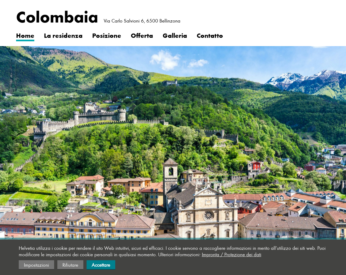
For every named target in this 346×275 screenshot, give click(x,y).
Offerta (142, 35)
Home (25, 35)
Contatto (210, 35)
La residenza (63, 35)
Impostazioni (36, 265)
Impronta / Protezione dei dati (231, 254)
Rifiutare (70, 265)
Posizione (106, 35)
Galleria (175, 35)
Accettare (101, 265)
